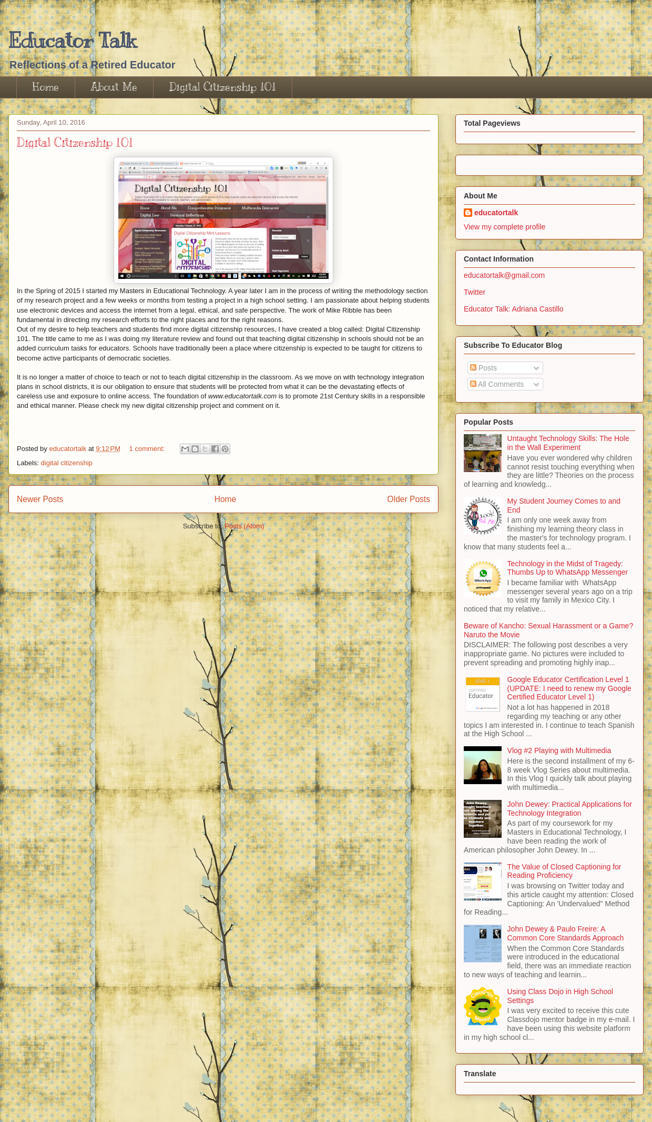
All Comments (497, 384)
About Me (114, 87)
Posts (483, 368)
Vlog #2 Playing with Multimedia (559, 750)
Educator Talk (72, 40)
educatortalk (496, 212)
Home (46, 87)
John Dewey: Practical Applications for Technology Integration (569, 808)
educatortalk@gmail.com (504, 275)
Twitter (474, 292)
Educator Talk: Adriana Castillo (514, 309)
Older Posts (409, 499)
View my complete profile (504, 227)
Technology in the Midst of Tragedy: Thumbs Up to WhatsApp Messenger (567, 568)
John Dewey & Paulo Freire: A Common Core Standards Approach (565, 933)
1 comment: (148, 449)
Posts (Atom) (244, 526)
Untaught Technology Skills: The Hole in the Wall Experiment (568, 443)
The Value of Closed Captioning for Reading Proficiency (564, 871)
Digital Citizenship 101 (222, 87)
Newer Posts (40, 499)
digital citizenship (67, 463)
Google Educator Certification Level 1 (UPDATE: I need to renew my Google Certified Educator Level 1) (569, 688)
